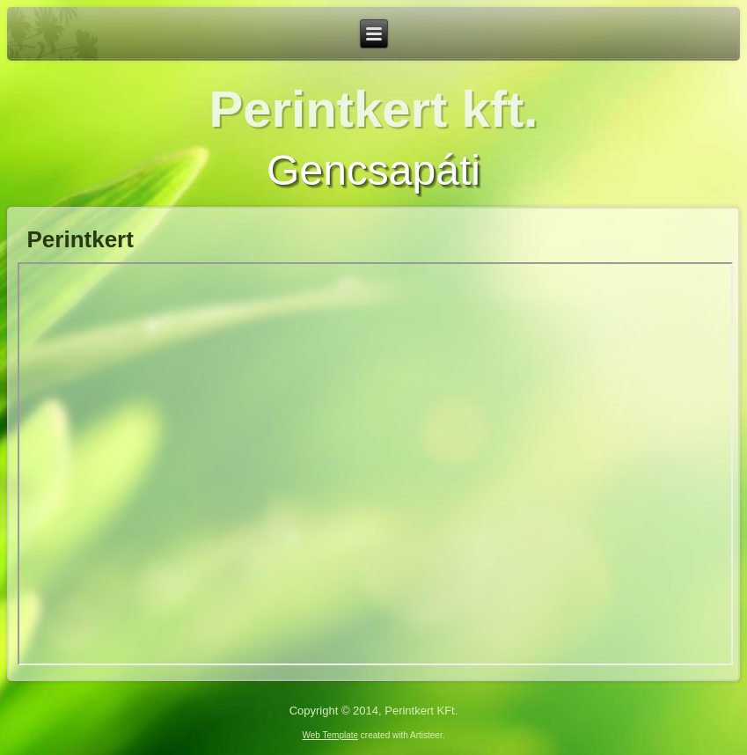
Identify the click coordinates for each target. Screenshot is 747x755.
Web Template (331, 735)
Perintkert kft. (373, 108)
